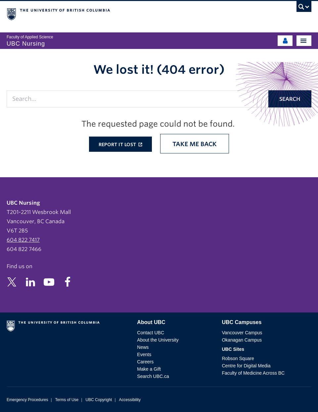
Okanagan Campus (242, 340)
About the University (157, 340)
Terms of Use (67, 399)
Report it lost (118, 144)
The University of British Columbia (113, 13)
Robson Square (238, 358)
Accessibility (130, 399)
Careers (145, 361)
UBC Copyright (98, 399)
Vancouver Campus (242, 332)
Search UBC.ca (153, 376)
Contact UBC (150, 332)
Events (144, 354)
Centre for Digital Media (246, 365)
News (143, 347)
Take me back (194, 144)
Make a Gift (149, 369)
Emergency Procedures (27, 399)
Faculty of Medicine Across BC (253, 373)
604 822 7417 (23, 240)
